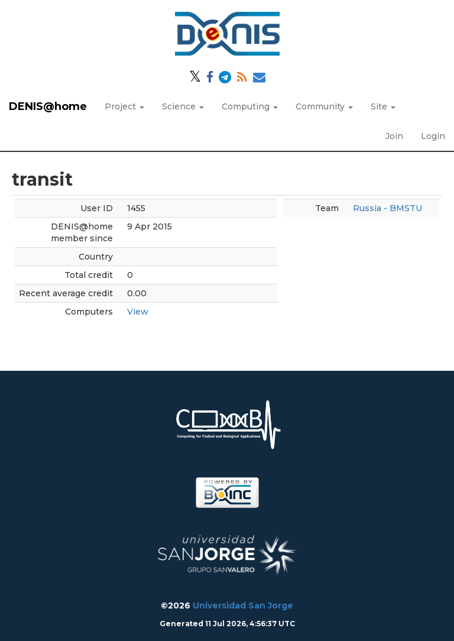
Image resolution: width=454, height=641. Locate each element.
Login (433, 136)
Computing (250, 106)
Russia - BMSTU (387, 208)
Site (383, 106)
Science (183, 106)
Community (324, 106)
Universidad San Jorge (243, 605)
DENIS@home (48, 106)
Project (124, 106)
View (137, 311)
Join (394, 136)
